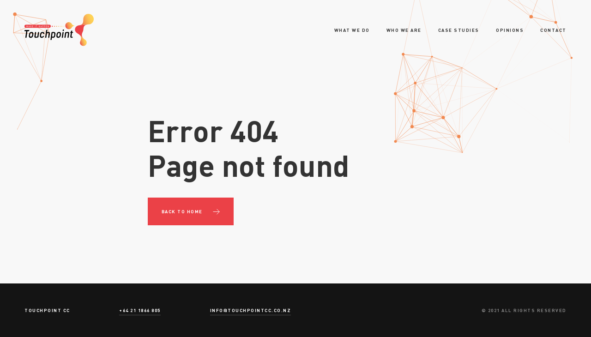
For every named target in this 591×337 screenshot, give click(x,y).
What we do (352, 30)
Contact (553, 30)
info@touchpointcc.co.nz (250, 310)
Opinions (510, 30)
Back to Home (182, 211)
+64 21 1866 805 (140, 310)
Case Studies (458, 30)
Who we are (404, 30)
